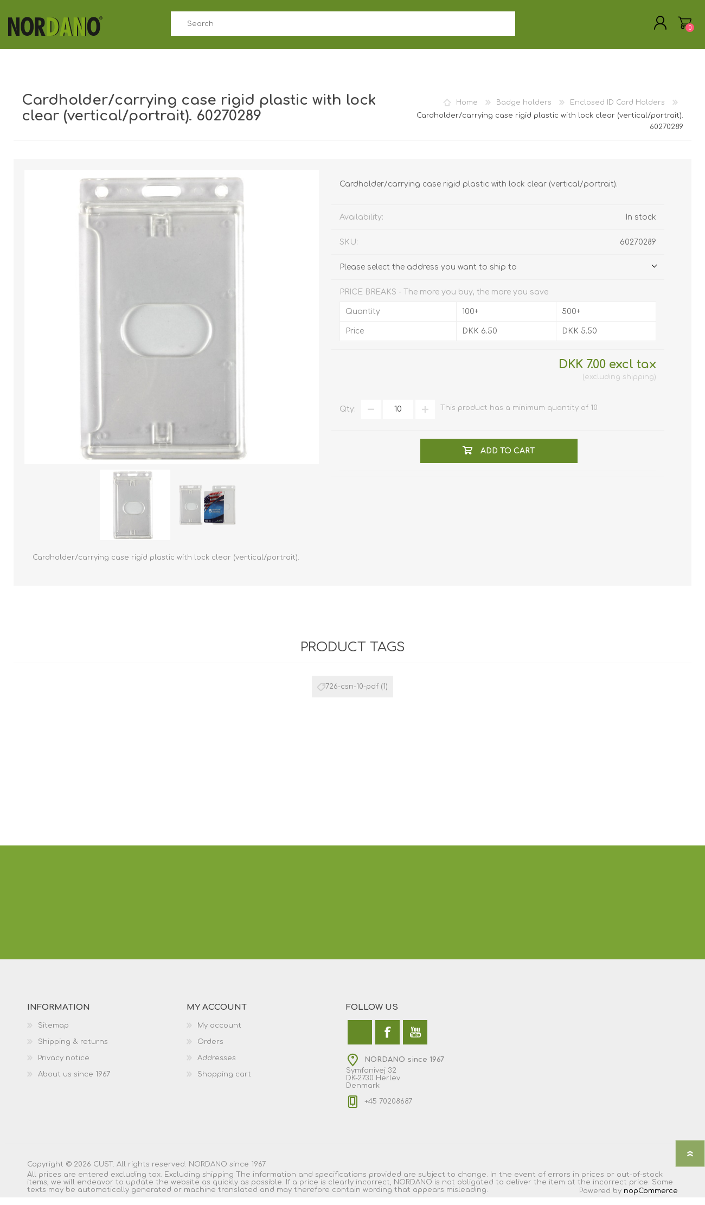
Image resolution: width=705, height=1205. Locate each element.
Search (527, 27)
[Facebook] (387, 1040)
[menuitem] (107, 1033)
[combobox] (343, 27)
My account (219, 1033)
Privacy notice (63, 1065)
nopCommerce (651, 1198)
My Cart (679, 27)
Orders (210, 1049)
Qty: (347, 417)
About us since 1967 (74, 1082)
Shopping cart (224, 1082)
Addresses (216, 1065)
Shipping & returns (73, 1049)
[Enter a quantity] (398, 417)
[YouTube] (415, 1040)
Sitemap (53, 1033)
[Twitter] (360, 1040)
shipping (638, 384)
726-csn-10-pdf (352, 694)
